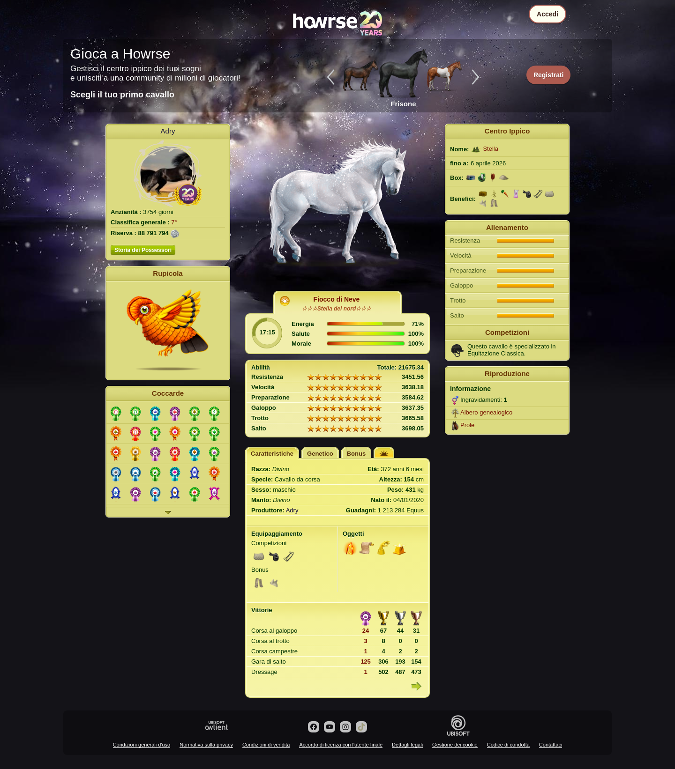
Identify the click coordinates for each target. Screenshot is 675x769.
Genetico (320, 453)
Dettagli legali (407, 744)
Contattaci (550, 744)
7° (174, 222)
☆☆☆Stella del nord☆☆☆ (337, 308)
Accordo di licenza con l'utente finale (340, 744)
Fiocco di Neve (337, 299)
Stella (490, 148)
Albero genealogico (486, 412)
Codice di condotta (508, 744)
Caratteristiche (272, 453)
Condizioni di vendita (266, 744)
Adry (168, 131)
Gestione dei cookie (455, 744)
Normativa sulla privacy (206, 744)
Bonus (356, 453)
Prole (467, 425)
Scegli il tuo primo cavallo (122, 94)
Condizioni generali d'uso (142, 744)
